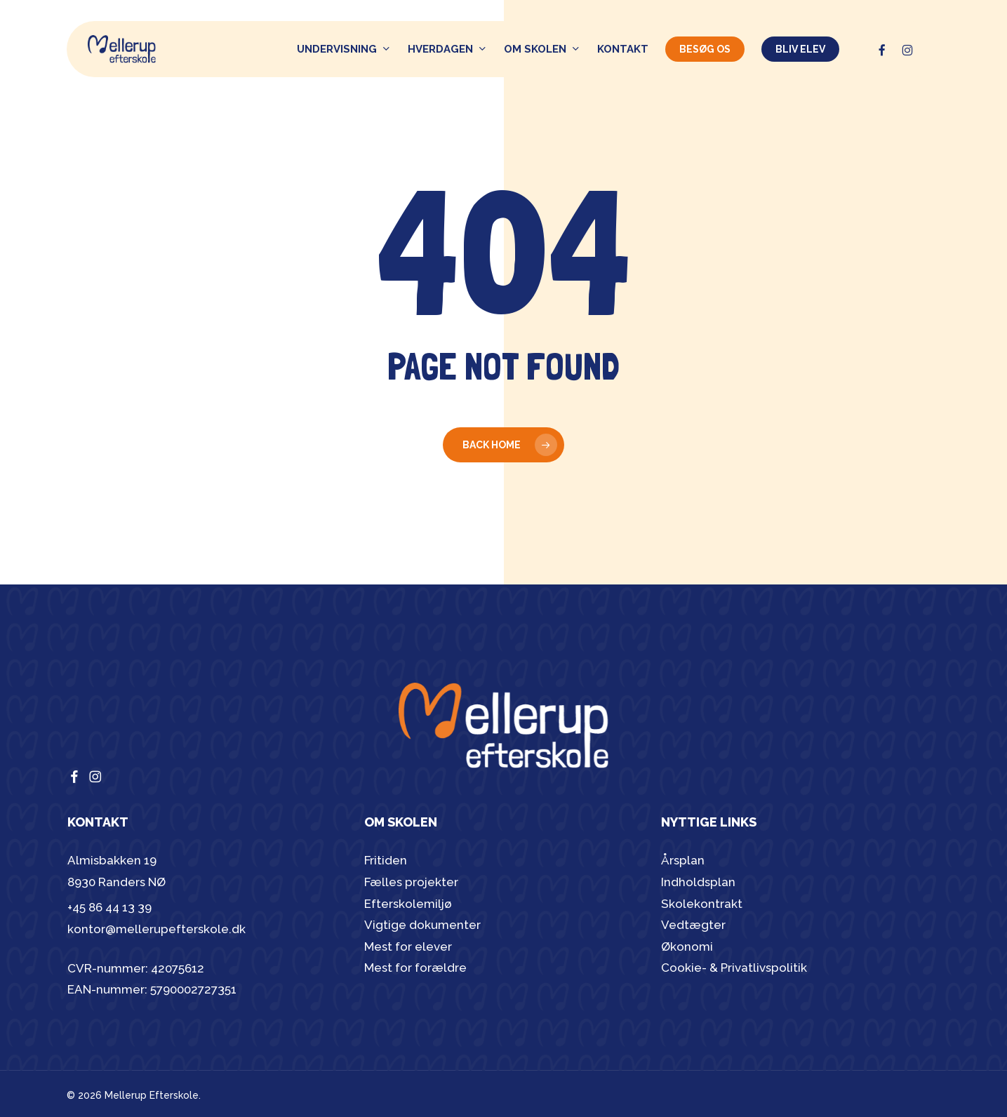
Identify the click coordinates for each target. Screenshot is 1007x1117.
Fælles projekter (411, 882)
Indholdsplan (698, 882)
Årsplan (683, 860)
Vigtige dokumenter (422, 925)
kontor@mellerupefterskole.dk (156, 929)
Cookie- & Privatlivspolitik (734, 968)
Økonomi (687, 946)
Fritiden (385, 860)
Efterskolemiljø (408, 904)
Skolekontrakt (701, 904)
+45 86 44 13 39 (109, 907)
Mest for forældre (415, 968)
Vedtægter (693, 925)
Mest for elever (408, 946)
